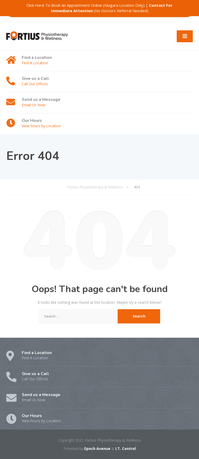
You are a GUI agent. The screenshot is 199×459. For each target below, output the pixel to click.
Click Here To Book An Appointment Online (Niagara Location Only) (85, 5)
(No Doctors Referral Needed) (112, 8)
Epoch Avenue (97, 448)
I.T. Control (125, 448)
